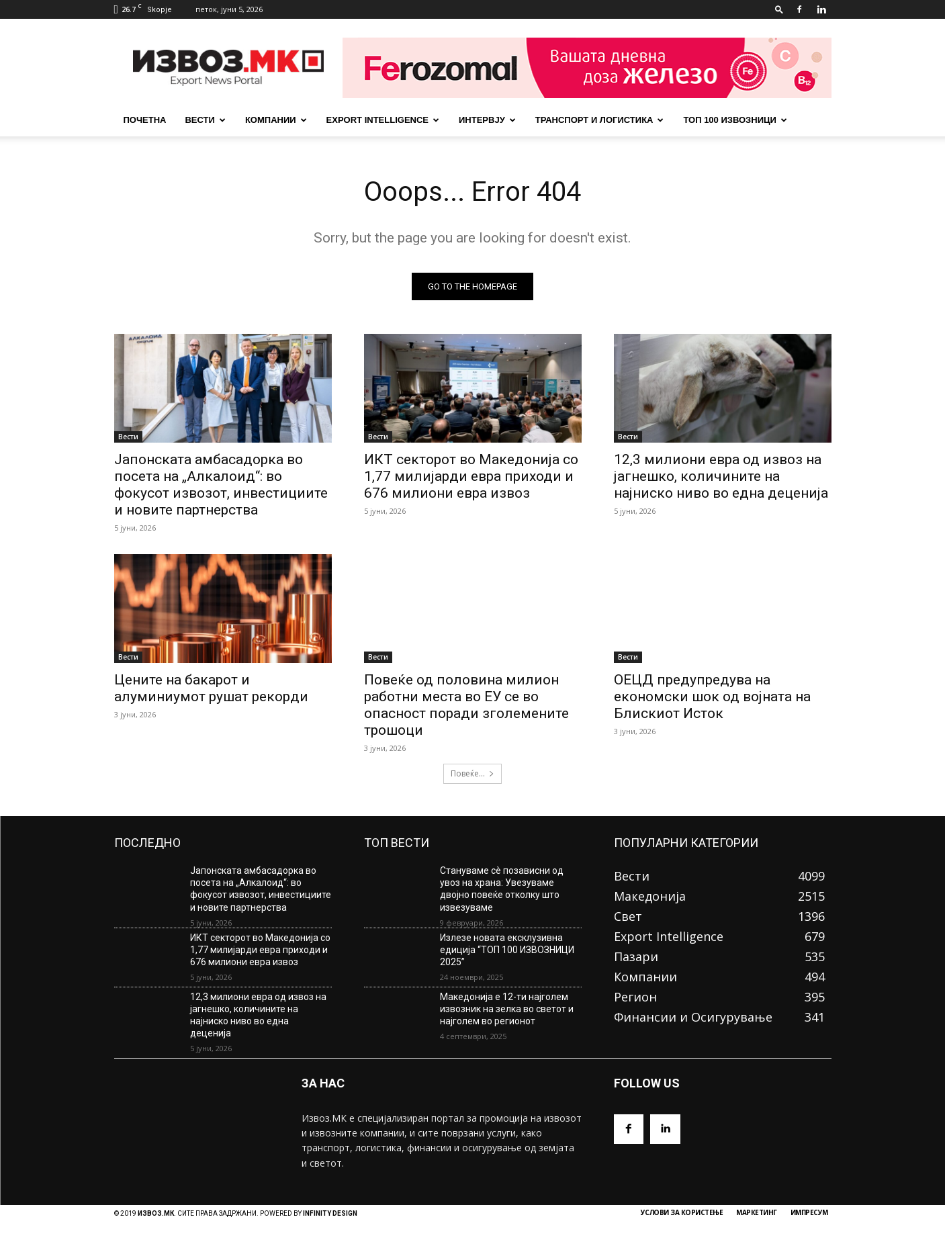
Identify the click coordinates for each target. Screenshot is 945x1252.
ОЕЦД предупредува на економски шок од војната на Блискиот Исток (712, 696)
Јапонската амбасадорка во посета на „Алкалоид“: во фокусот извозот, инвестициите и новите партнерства (221, 484)
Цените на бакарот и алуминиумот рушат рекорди (211, 688)
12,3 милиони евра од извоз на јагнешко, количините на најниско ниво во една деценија (721, 476)
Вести (205, 120)
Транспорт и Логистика (599, 120)
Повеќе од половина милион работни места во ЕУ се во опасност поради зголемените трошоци (466, 705)
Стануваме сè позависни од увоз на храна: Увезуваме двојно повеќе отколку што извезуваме (502, 889)
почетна (145, 120)
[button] (779, 9)
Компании (276, 120)
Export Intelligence (382, 120)
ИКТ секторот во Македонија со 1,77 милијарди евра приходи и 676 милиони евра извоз (471, 476)
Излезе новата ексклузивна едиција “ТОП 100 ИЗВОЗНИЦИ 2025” (507, 949)
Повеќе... (472, 773)
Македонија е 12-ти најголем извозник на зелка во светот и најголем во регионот (507, 1008)
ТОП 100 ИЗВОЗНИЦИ (734, 120)
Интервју (487, 120)
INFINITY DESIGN (330, 1213)
